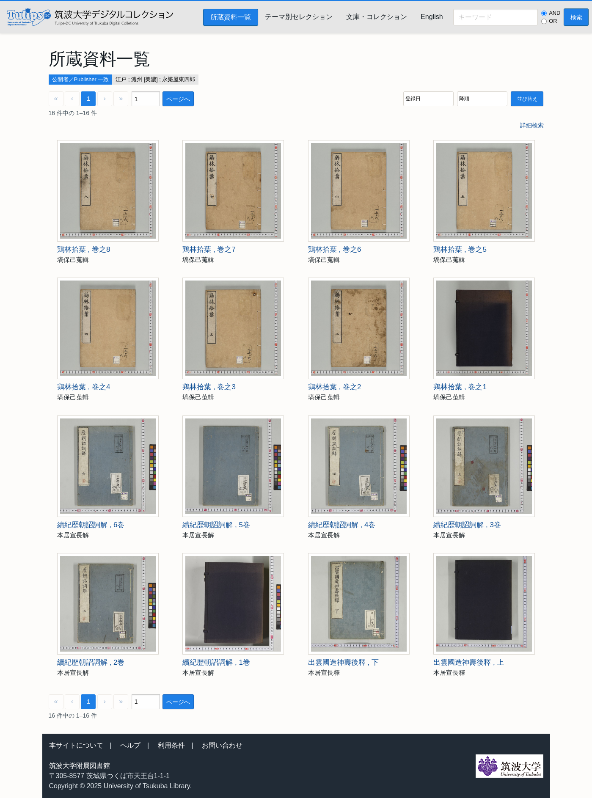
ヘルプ (130, 745)
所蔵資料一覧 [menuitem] (230, 17)
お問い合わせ (222, 745)
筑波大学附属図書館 (79, 765)
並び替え (527, 99)
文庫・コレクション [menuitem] (376, 16)
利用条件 (171, 745)
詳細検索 (532, 125)
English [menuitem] (432, 16)
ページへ (178, 99)
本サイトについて (76, 745)
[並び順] (428, 98)
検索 (576, 17)
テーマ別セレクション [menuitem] (299, 16)
